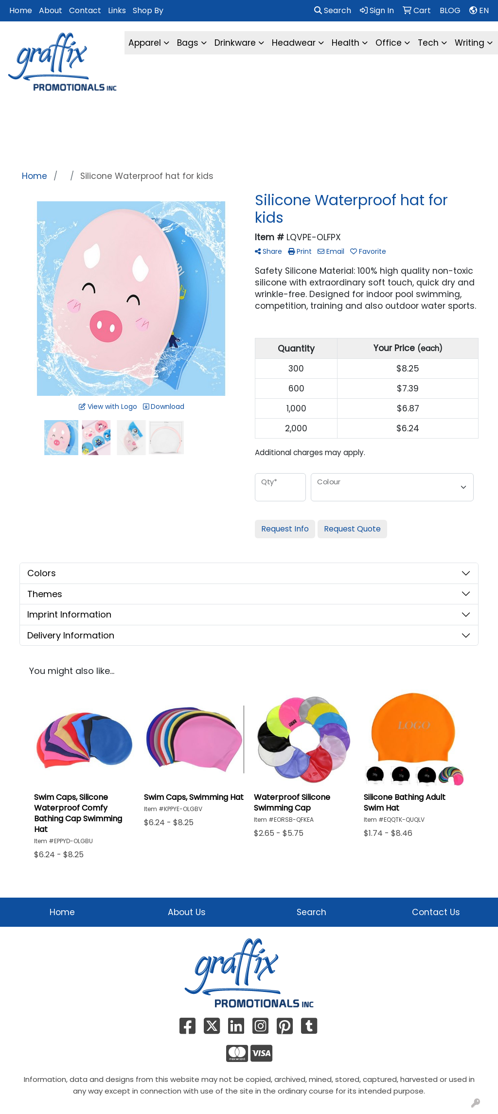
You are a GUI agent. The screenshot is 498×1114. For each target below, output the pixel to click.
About (50, 10)
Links (117, 10)
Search (332, 10)
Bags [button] (187, 43)
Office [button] (388, 43)
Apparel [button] (144, 43)
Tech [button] (428, 43)
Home (20, 10)
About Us (187, 912)
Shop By (148, 10)
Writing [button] (469, 43)
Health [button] (345, 43)
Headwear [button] (294, 43)
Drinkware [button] (235, 43)
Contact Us (436, 912)
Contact (85, 10)
